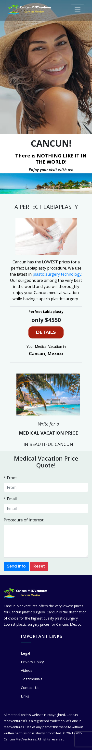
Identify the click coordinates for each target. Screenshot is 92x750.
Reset (39, 566)
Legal (25, 653)
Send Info (16, 566)
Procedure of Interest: (24, 520)
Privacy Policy (32, 661)
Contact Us (30, 687)
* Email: (10, 499)
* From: (10, 477)
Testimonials (31, 678)
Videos (26, 670)
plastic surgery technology (57, 274)
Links (25, 696)
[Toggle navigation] (77, 9)
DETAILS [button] (46, 332)
